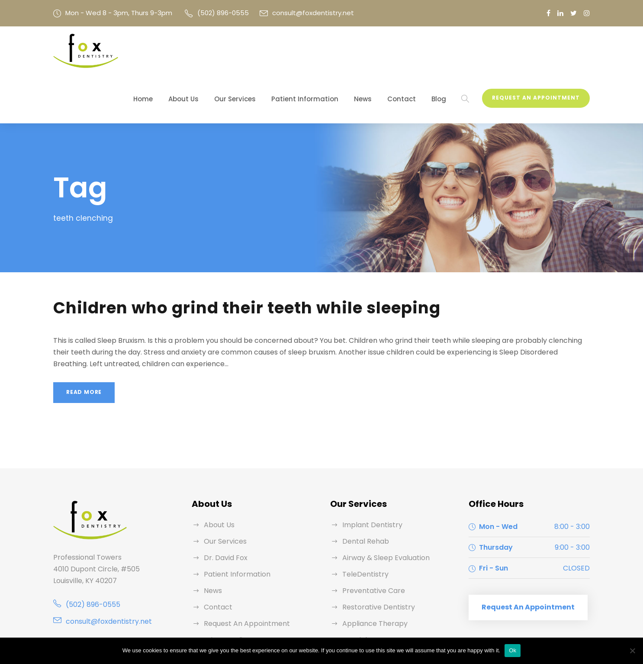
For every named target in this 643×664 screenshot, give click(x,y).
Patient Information (326, 51)
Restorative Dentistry (374, 560)
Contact (412, 51)
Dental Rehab (363, 494)
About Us (216, 51)
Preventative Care (370, 543)
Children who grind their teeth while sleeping (233, 261)
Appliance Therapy (371, 576)
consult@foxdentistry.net (289, 12)
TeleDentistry (362, 527)
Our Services (264, 51)
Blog (445, 51)
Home (179, 51)
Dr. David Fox (225, 510)
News (377, 51)
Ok (512, 650)
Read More (83, 345)
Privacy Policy (225, 592)
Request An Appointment (539, 51)
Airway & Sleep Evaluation (383, 510)
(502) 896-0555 (208, 12)
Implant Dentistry (368, 477)
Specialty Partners (370, 592)
